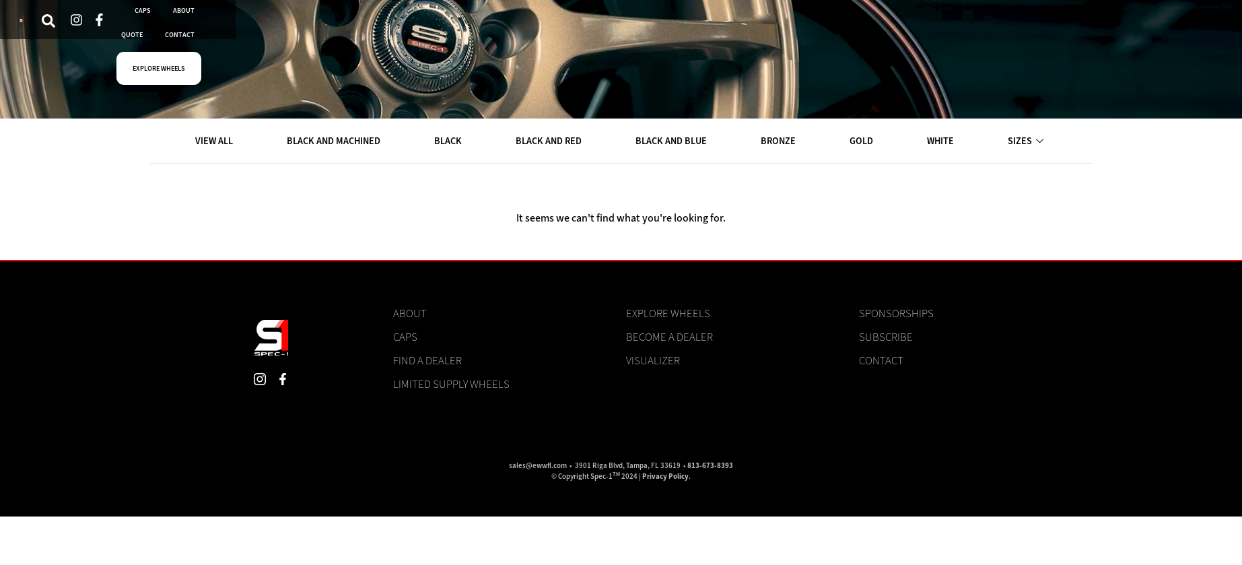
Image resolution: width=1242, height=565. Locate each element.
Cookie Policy (1031, 540)
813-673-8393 (710, 466)
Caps (405, 337)
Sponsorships (896, 313)
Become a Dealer (669, 337)
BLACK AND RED (551, 141)
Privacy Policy (665, 477)
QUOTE (595, 26)
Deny (1065, 513)
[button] (1222, 411)
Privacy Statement (1093, 540)
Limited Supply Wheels (451, 384)
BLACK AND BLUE (674, 141)
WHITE (942, 141)
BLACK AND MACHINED (335, 141)
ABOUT (537, 26)
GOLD (864, 141)
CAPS (482, 26)
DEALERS (422, 26)
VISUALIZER (285, 26)
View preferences (1177, 513)
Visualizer (653, 361)
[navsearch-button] (159, 26)
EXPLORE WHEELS (757, 26)
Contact (881, 361)
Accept (954, 513)
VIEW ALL (215, 141)
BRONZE (781, 141)
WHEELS (357, 26)
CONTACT (660, 26)
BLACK (450, 141)
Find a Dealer (427, 361)
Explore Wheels (668, 313)
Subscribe (886, 337)
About (410, 313)
